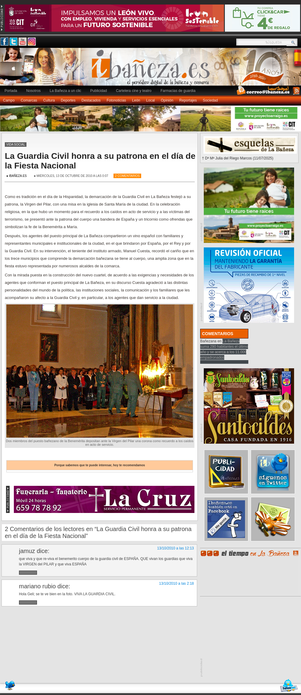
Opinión (167, 100)
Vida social (15, 144)
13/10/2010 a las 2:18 (176, 583)
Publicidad (98, 91)
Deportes (68, 100)
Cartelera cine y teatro (133, 91)
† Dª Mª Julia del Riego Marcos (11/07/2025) (237, 158)
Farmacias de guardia (177, 91)
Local (150, 100)
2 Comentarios (127, 176)
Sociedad (210, 100)
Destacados (91, 100)
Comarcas (29, 100)
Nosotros (33, 91)
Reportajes (188, 100)
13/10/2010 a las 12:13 (175, 548)
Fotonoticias (116, 100)
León (136, 100)
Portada (11, 91)
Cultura (49, 100)
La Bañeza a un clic (65, 91)
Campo (9, 100)
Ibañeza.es (152, 70)
